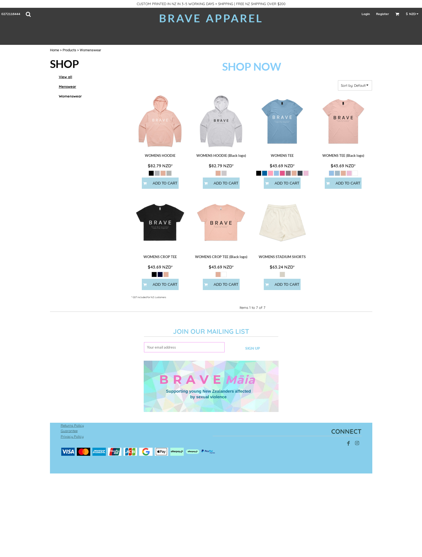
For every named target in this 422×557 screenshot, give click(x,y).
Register (382, 14)
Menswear (67, 86)
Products (69, 50)
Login (366, 14)
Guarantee (69, 431)
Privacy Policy (72, 436)
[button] (28, 14)
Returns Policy (72, 425)
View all (65, 77)
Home (54, 50)
